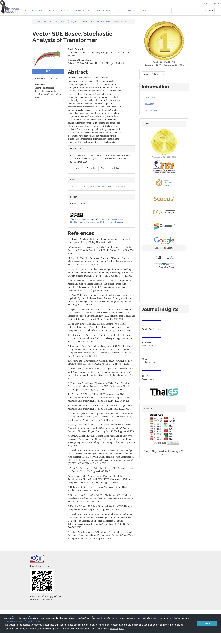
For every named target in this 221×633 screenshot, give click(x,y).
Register (204, 3)
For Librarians (150, 110)
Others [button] (145, 10)
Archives (65, 10)
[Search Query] (187, 11)
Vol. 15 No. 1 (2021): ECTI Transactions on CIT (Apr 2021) (82, 21)
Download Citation (111, 168)
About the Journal (33, 10)
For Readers (149, 98)
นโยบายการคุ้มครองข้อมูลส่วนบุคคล (22, 621)
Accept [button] (207, 623)
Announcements (104, 10)
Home (37, 21)
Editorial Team (82, 10)
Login (216, 3)
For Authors (149, 104)
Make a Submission (153, 74)
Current (52, 10)
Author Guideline (126, 10)
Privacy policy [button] (117, 628)
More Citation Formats (84, 168)
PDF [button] (48, 71)
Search (209, 10)
